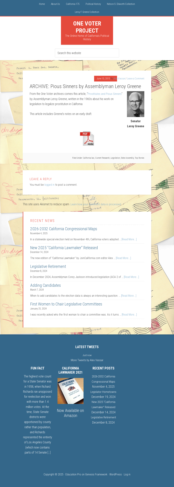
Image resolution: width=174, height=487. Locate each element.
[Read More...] (129, 239)
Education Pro (73, 474)
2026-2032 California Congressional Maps (63, 228)
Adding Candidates (45, 285)
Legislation (115, 158)
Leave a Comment (135, 78)
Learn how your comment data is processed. (97, 204)
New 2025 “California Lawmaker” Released (64, 247)
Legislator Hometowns (103, 391)
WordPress (115, 474)
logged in (49, 184)
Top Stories (139, 158)
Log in (127, 474)
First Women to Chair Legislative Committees (66, 303)
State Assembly (127, 158)
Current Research (102, 158)
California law (88, 158)
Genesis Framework (96, 474)
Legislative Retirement (48, 266)
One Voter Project (87, 27)
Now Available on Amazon (70, 413)
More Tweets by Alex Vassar (87, 360)
